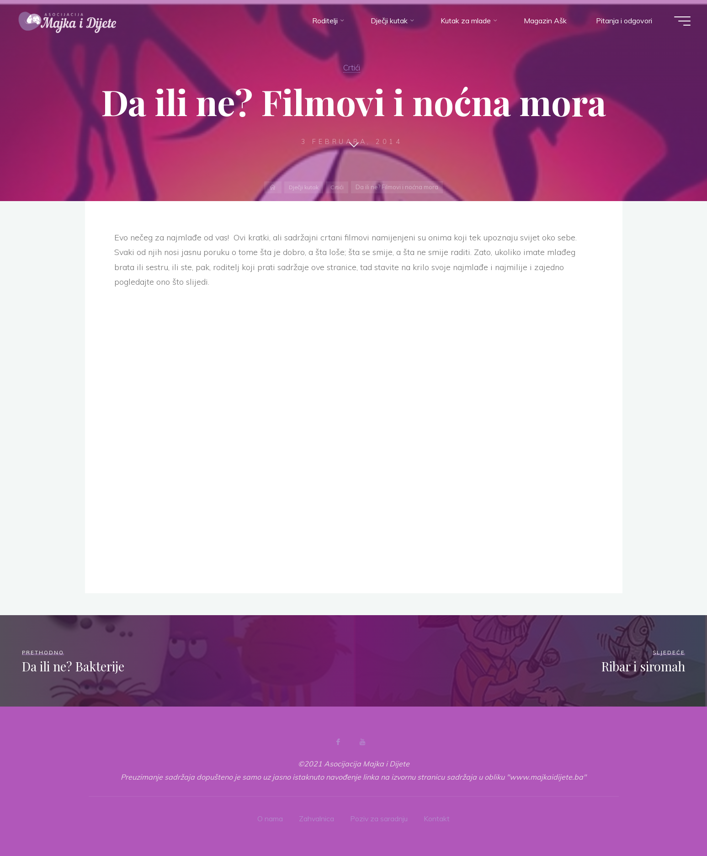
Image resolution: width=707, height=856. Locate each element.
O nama (269, 818)
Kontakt (437, 818)
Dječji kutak (303, 187)
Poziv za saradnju (379, 818)
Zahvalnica (316, 818)
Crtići (351, 67)
